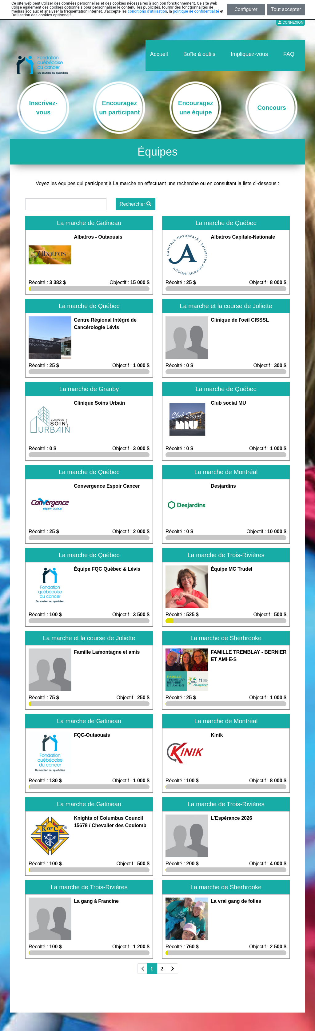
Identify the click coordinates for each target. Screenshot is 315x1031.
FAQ (288, 54)
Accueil (159, 54)
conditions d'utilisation (147, 11)
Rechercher (135, 204)
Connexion (290, 22)
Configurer (245, 9)
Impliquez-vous (249, 54)
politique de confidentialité (196, 11)
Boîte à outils (199, 54)
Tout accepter (286, 9)
